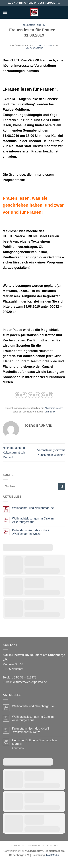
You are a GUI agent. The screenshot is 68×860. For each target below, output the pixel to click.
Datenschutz (35, 845)
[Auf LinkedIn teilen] (50, 395)
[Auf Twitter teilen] (31, 395)
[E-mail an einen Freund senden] (37, 395)
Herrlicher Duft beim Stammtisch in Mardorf (34, 742)
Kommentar (18, 748)
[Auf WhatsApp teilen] (18, 395)
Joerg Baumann (34, 48)
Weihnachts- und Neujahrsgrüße (33, 507)
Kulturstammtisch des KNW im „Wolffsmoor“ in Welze (31, 532)
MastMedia (52, 855)
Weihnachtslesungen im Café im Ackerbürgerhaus (33, 520)
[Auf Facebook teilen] (24, 395)
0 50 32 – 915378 (25, 677)
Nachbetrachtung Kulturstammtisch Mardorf (14, 452)
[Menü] (5, 12)
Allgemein (29, 25)
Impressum (17, 845)
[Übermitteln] (61, 486)
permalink (50, 411)
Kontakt (52, 845)
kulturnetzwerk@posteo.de (30, 682)
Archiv (41, 25)
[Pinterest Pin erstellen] (44, 395)
